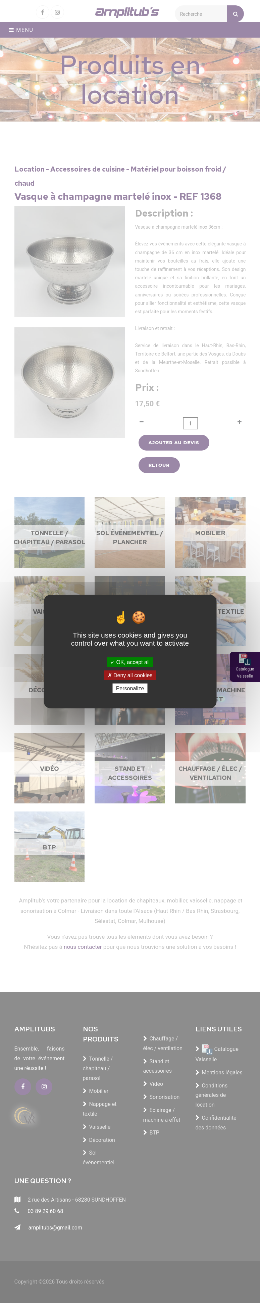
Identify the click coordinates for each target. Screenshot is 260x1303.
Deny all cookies (130, 675)
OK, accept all (130, 662)
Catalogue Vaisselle (245, 673)
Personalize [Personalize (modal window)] (130, 688)
